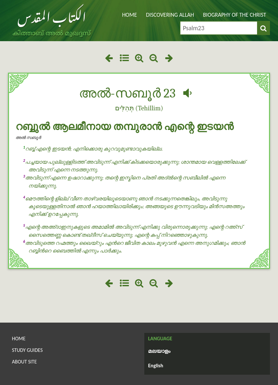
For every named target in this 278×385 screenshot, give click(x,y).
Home (129, 14)
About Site (24, 362)
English (155, 365)
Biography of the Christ (234, 14)
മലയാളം (159, 351)
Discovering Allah (170, 14)
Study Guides (27, 350)
